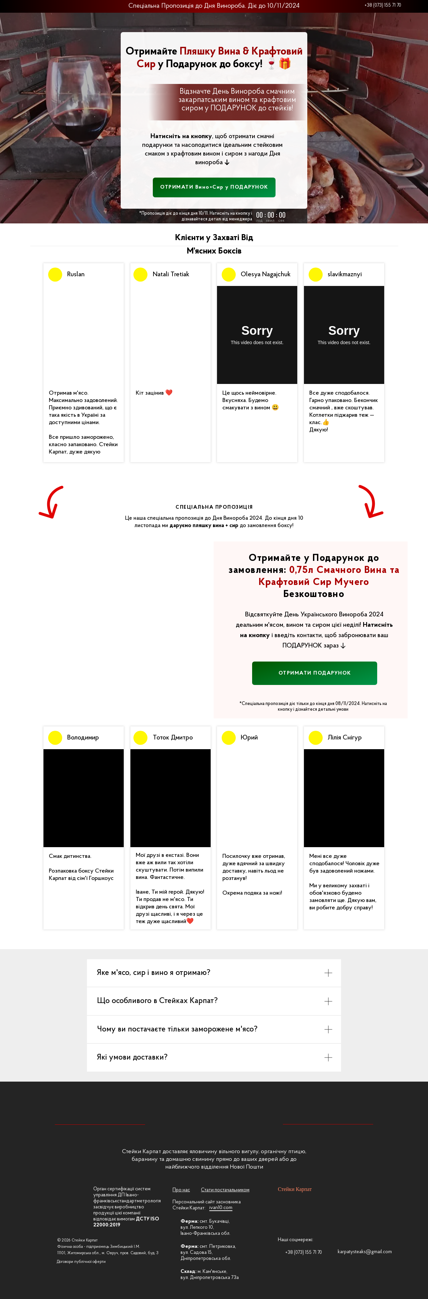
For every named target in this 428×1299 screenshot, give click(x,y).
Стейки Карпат (295, 1189)
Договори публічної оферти (81, 1262)
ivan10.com (220, 1207)
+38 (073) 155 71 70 (382, 5)
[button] (214, 187)
